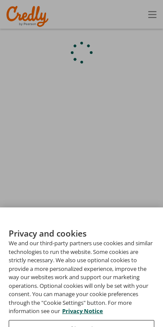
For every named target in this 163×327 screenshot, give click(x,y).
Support (151, 308)
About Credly (82, 295)
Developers (111, 308)
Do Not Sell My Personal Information (110, 320)
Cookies (34, 320)
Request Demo (30, 295)
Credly (29, 16)
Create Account (76, 14)
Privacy (153, 295)
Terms (122, 295)
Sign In (137, 14)
